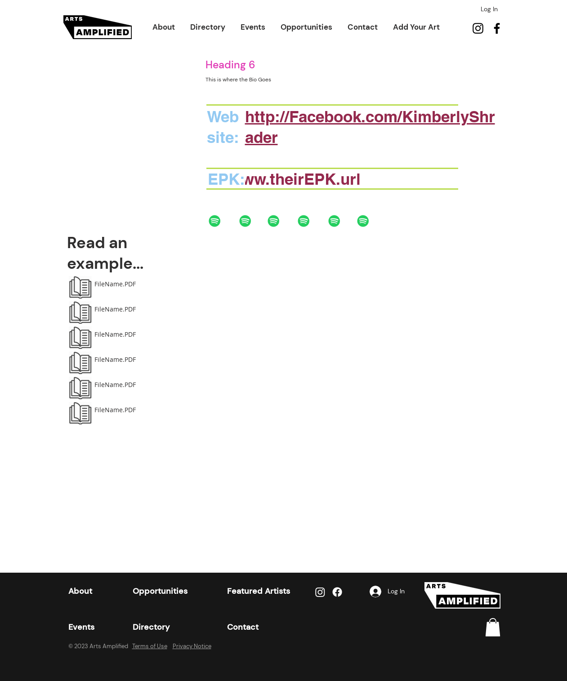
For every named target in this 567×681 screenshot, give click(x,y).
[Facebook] (497, 28)
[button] (164, 27)
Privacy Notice (192, 646)
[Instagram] (478, 28)
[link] (492, 627)
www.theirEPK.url (295, 178)
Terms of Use (149, 646)
